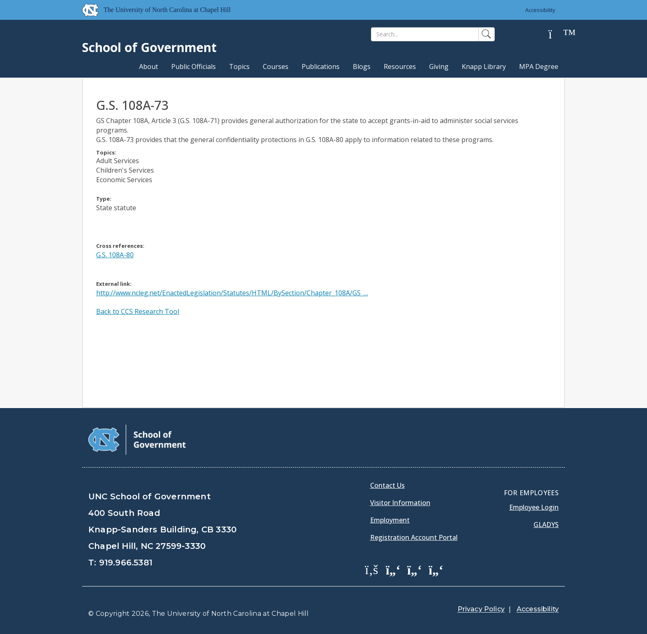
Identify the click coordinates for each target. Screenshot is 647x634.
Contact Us (387, 485)
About (148, 66)
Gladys (546, 524)
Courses (275, 66)
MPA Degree (538, 66)
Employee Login (534, 507)
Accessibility (540, 10)
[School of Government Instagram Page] (436, 569)
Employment (390, 520)
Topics (239, 66)
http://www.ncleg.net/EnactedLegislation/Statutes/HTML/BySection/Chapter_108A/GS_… (232, 292)
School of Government (149, 47)
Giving (439, 66)
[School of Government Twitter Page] (393, 569)
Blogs (362, 66)
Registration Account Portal (414, 537)
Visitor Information (400, 502)
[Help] (556, 34)
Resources (400, 66)
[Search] (425, 34)
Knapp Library (484, 66)
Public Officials (193, 66)
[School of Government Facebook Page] (372, 569)
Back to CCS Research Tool (137, 311)
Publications (321, 66)
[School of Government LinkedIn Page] (414, 569)
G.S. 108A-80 (115, 254)
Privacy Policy (481, 609)
